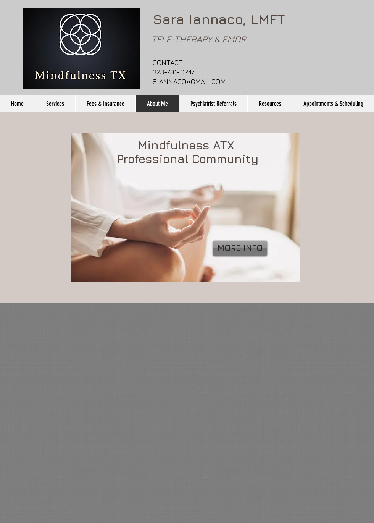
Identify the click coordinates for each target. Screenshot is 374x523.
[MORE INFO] (240, 248)
